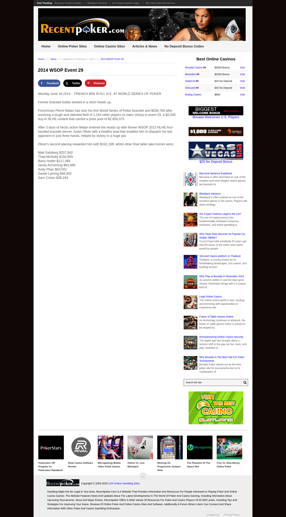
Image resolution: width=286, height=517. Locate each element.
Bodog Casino (193, 94)
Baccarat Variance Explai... (68, 3)
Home (46, 46)
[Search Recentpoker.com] (216, 382)
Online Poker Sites (72, 46)
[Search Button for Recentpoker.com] (244, 382)
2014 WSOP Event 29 (112, 59)
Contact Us (213, 514)
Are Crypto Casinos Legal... (126, 3)
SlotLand (190, 87)
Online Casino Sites (109, 46)
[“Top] (142, 476)
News (54, 59)
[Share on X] (72, 83)
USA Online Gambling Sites (124, 483)
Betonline (190, 74)
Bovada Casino (193, 67)
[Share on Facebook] (49, 83)
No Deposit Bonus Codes (184, 46)
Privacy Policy (232, 514)
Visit (242, 67)
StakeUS (190, 81)
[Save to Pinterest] (95, 83)
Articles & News (144, 46)
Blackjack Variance (97, 3)
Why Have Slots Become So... (161, 3)
